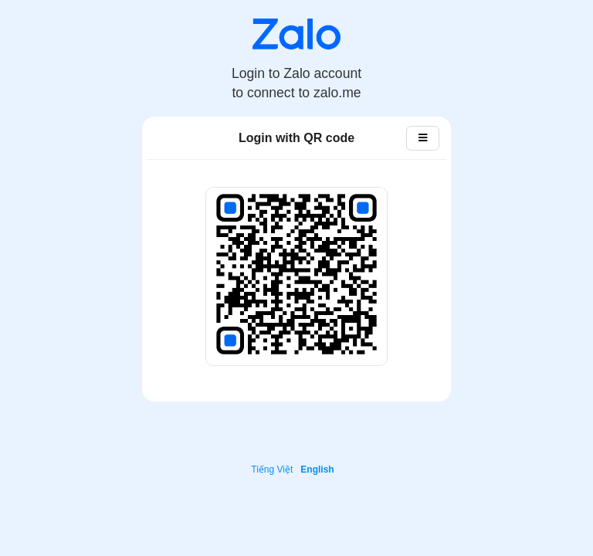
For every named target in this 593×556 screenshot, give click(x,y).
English (317, 469)
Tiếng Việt (272, 469)
